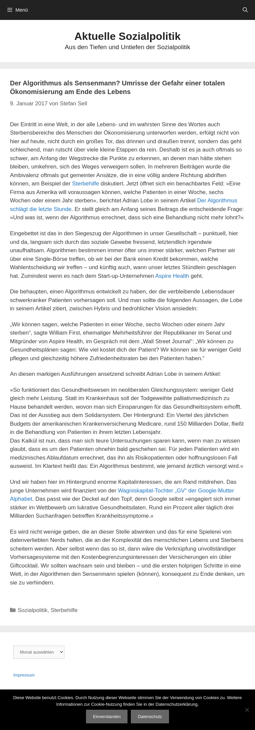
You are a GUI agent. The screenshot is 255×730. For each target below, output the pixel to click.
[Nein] (246, 709)
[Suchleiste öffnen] (245, 10)
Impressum (24, 675)
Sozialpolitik (32, 610)
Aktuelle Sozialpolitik (127, 36)
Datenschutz (150, 716)
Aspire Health (172, 276)
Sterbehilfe (85, 183)
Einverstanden (107, 716)
